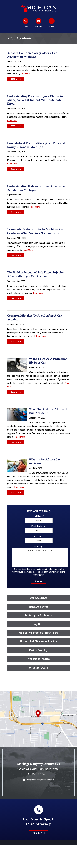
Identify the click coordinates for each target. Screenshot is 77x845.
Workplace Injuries (38, 658)
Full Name (38, 516)
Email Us (38, 26)
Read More (26, 73)
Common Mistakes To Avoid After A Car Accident (34, 317)
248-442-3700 (38, 774)
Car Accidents (38, 598)
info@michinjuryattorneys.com (40, 780)
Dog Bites (38, 624)
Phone (38, 536)
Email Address (38, 526)
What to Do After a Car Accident (44, 461)
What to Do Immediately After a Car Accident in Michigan (32, 55)
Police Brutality (38, 650)
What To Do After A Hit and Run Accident (48, 411)
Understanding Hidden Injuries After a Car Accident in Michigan (36, 188)
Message (38, 546)
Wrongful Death (38, 667)
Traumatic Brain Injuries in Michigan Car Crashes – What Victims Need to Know (35, 231)
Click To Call (38, 833)
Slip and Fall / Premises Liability (38, 641)
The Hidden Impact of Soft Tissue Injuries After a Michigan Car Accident (35, 274)
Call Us (25, 26)
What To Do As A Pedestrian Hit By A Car (48, 361)
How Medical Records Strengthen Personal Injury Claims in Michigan (36, 145)
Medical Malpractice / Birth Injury (38, 632)
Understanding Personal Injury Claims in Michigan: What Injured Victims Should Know (35, 100)
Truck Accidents (38, 606)
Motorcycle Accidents (38, 615)
